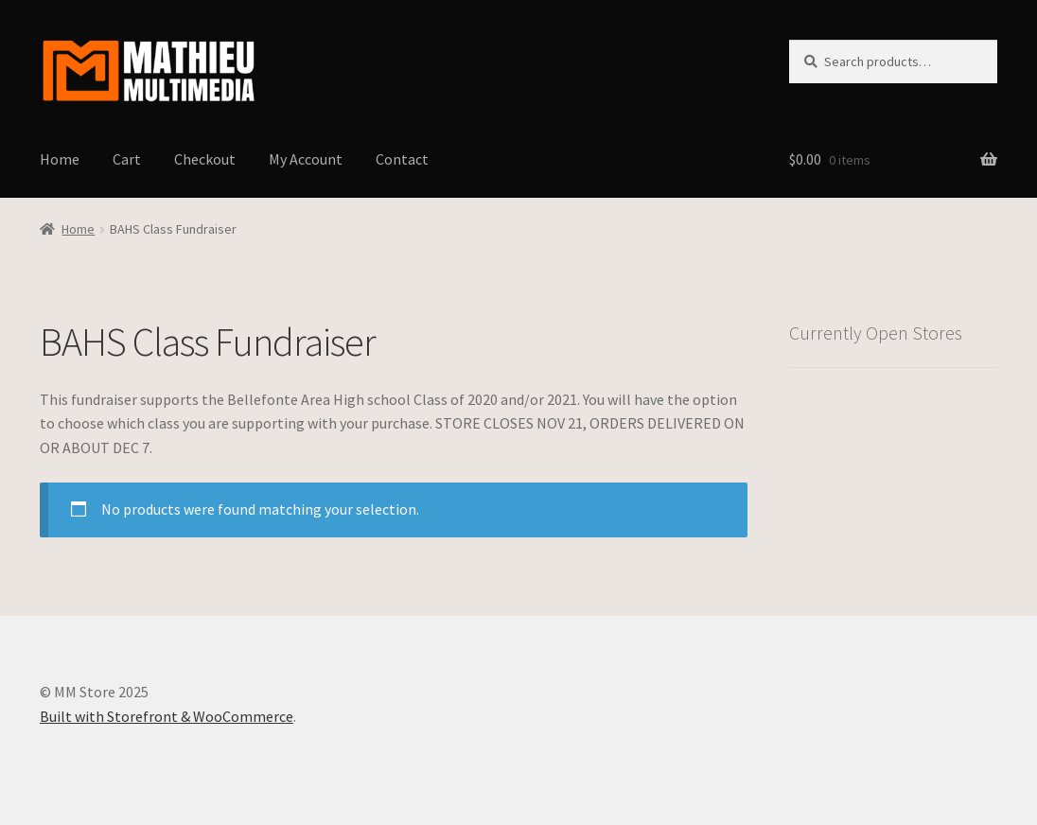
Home (59, 158)
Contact (402, 158)
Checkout (205, 158)
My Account (306, 158)
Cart (127, 158)
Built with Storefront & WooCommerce (166, 716)
